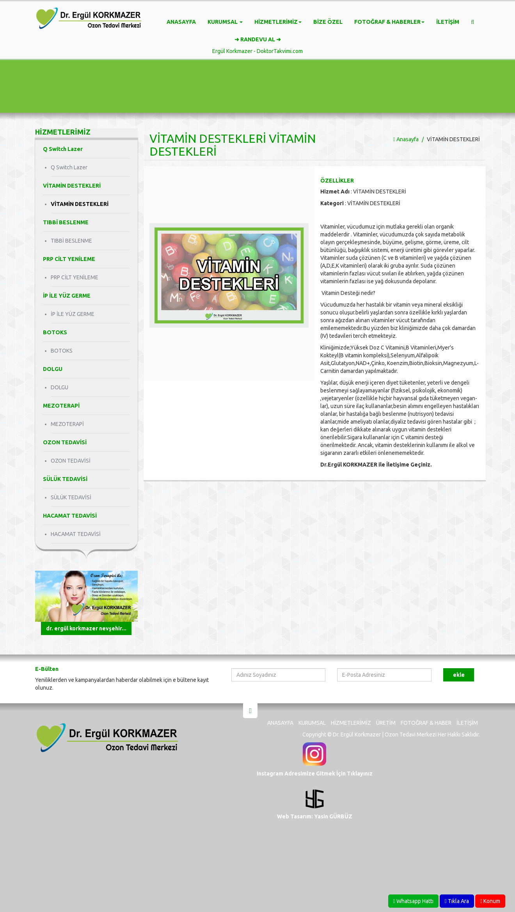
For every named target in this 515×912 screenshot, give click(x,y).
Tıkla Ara (457, 901)
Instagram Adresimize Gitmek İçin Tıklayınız (315, 773)
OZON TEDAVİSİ (71, 461)
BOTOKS (62, 351)
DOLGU (59, 387)
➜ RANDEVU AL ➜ (257, 39)
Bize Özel (328, 22)
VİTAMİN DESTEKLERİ (79, 204)
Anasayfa (181, 22)
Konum (490, 901)
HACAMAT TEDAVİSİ (76, 534)
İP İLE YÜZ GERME (72, 314)
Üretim (386, 723)
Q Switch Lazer (69, 167)
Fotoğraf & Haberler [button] (389, 22)
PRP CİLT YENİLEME (74, 277)
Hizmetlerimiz (351, 723)
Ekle (459, 675)
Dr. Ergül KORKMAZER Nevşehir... (86, 628)
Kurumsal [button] (225, 22)
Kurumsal (312, 723)
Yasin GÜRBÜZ (332, 816)
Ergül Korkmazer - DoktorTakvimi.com (257, 51)
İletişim (447, 22)
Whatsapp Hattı (413, 901)
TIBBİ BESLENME (71, 241)
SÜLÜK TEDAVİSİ (71, 497)
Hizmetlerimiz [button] (278, 22)
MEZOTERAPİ (67, 424)
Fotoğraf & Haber (426, 723)
